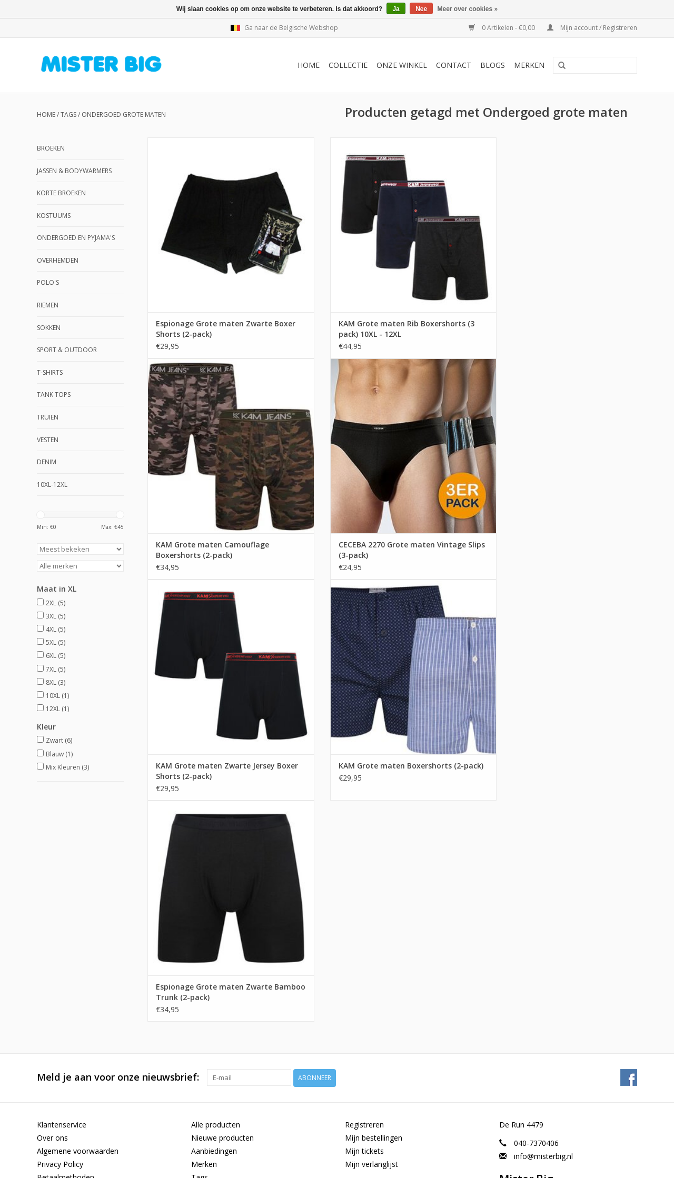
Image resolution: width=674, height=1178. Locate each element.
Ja (395, 9)
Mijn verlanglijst (371, 942)
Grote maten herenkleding (81, 1062)
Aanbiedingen (214, 929)
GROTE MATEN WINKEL (78, 1049)
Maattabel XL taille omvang (83, 1009)
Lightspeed (248, 1164)
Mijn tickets (364, 929)
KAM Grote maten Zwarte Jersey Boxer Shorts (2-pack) (383, 535)
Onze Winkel (401, 65)
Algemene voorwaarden (77, 929)
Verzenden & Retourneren (81, 969)
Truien (47, 417)
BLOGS (492, 65)
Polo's (48, 282)
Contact (453, 65)
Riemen (47, 305)
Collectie (348, 65)
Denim (46, 461)
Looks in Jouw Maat (71, 1128)
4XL (55, 629)
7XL (55, 669)
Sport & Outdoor (67, 349)
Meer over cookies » (468, 9)
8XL (55, 682)
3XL (55, 616)
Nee (421, 9)
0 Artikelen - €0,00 (503, 27)
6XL (55, 655)
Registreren (364, 903)
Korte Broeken (61, 192)
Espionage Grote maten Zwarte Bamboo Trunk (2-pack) (214, 756)
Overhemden (57, 260)
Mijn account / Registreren (592, 27)
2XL (55, 602)
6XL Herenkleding (66, 1115)
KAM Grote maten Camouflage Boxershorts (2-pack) (549, 314)
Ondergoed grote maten (124, 114)
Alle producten (215, 903)
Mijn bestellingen (373, 916)
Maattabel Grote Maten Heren (88, 1036)
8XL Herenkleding (66, 1089)
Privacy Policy (60, 942)
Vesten (47, 439)
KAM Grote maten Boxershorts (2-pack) (555, 535)
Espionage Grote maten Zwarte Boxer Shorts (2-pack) (214, 314)
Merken (529, 65)
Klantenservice (61, 903)
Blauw (59, 754)
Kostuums (54, 215)
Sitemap (51, 982)
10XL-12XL (52, 484)
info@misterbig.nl (543, 935)
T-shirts (50, 372)
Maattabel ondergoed (74, 1022)
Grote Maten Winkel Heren (82, 1075)
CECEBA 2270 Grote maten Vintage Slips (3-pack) (219, 535)
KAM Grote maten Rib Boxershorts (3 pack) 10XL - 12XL (392, 314)
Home (309, 65)
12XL (57, 708)
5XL (55, 642)
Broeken (51, 148)
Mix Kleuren (67, 767)
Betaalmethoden (65, 956)
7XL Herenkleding (66, 1102)
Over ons (52, 916)
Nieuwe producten (222, 916)
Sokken (49, 327)
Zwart (59, 740)
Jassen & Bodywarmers (74, 170)
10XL (57, 695)
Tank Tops (54, 394)
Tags (68, 114)
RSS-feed (206, 969)
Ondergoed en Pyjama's (76, 237)
